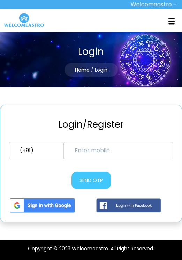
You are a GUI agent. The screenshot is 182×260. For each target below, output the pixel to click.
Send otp (91, 180)
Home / (84, 70)
